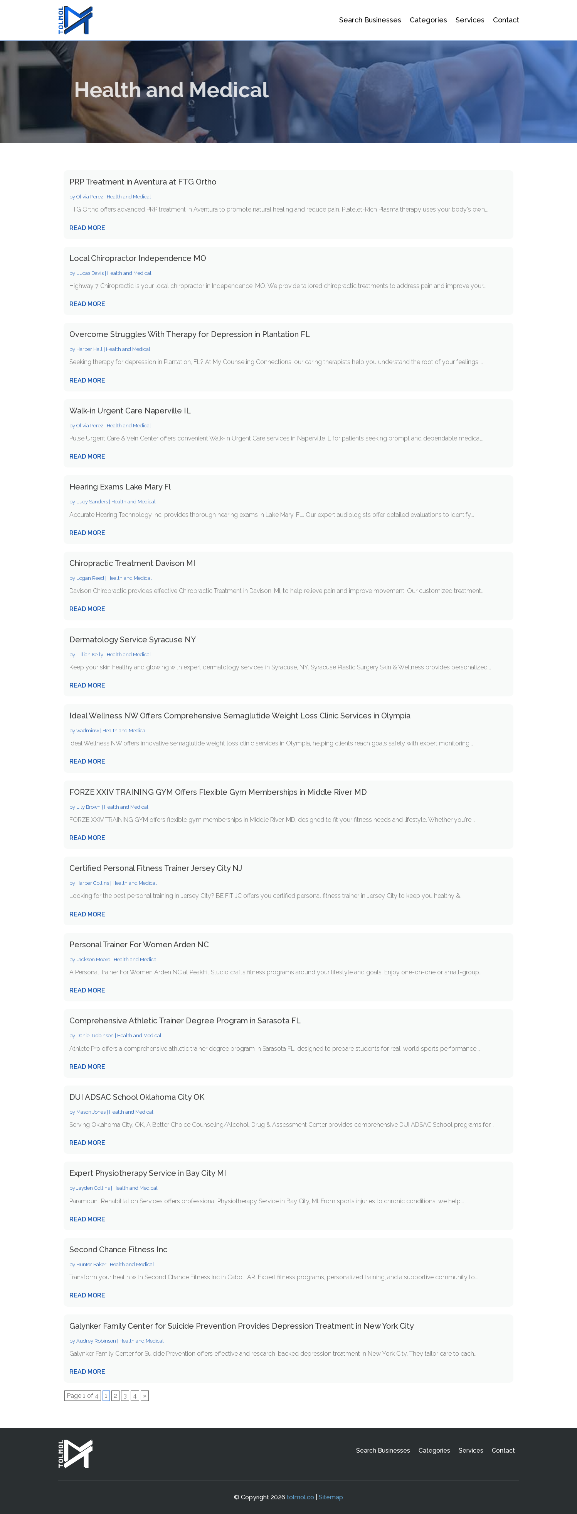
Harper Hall (89, 349)
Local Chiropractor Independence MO (137, 258)
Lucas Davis (90, 273)
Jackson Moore (93, 959)
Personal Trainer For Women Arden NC (139, 944)
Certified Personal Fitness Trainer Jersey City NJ (155, 868)
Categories (428, 20)
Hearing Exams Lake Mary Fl (120, 486)
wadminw (87, 730)
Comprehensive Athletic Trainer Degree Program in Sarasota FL (185, 1020)
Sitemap (331, 1497)
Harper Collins (92, 883)
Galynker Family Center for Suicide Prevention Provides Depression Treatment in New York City (241, 1326)
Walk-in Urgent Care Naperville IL (130, 410)
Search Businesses (370, 20)
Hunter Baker (91, 1264)
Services (470, 20)
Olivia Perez (89, 197)
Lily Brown (88, 807)
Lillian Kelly (89, 654)
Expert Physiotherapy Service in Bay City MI (147, 1173)
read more (87, 228)
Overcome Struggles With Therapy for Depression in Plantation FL (189, 334)
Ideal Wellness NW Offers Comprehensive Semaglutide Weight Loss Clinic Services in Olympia (239, 715)
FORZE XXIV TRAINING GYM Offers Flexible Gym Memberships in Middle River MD (218, 792)
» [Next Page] (144, 1395)
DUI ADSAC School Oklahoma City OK (136, 1097)
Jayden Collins (93, 1188)
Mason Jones (91, 1112)
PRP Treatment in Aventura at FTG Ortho (143, 181)
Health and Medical (129, 197)
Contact (506, 20)
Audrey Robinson (96, 1341)
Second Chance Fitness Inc (118, 1249)
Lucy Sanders (92, 502)
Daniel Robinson (95, 1035)
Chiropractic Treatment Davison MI (132, 563)
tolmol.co (300, 1497)
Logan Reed (90, 578)
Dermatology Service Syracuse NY (132, 639)
